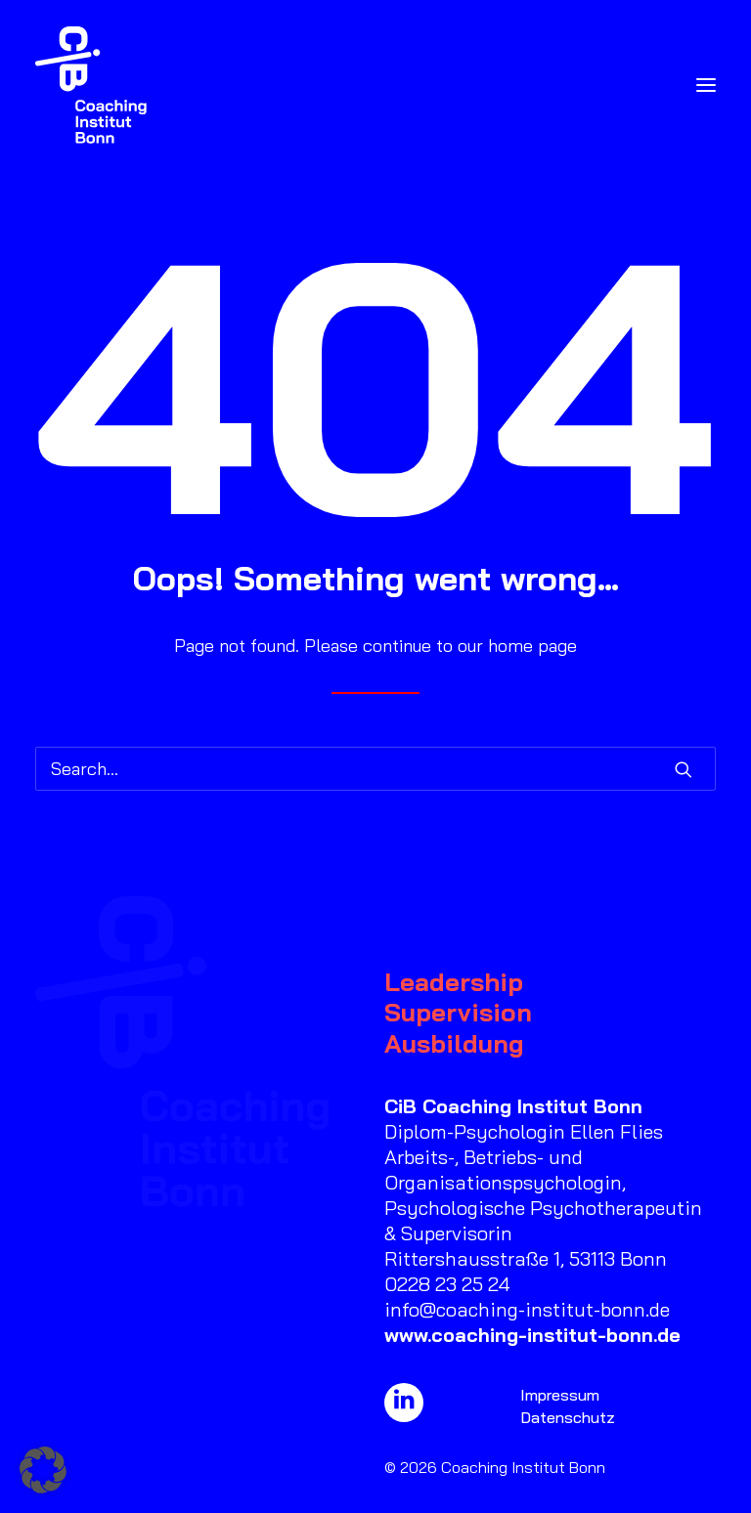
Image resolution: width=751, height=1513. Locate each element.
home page (532, 645)
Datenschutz (567, 1417)
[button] (706, 85)
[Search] (375, 769)
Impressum (559, 1395)
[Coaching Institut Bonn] (91, 85)
